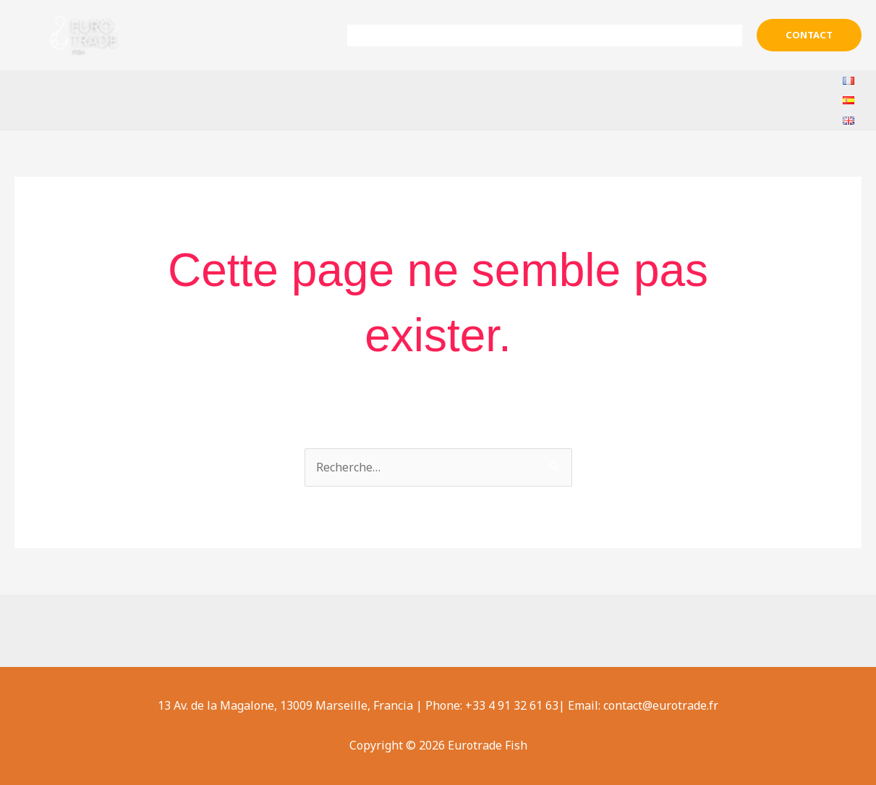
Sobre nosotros (465, 35)
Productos (571, 35)
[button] (809, 35)
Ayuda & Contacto (683, 35)
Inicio (385, 35)
